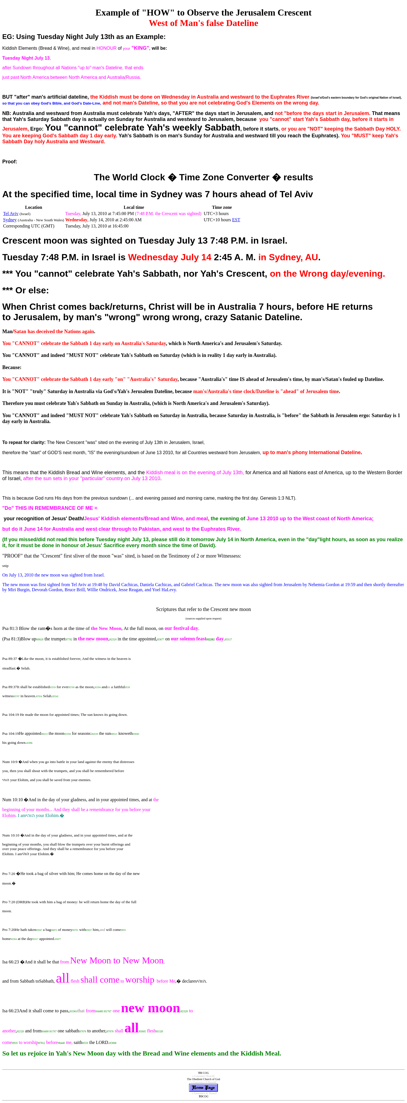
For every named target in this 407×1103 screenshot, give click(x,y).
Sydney (10, 219)
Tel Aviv (10, 213)
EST (236, 219)
